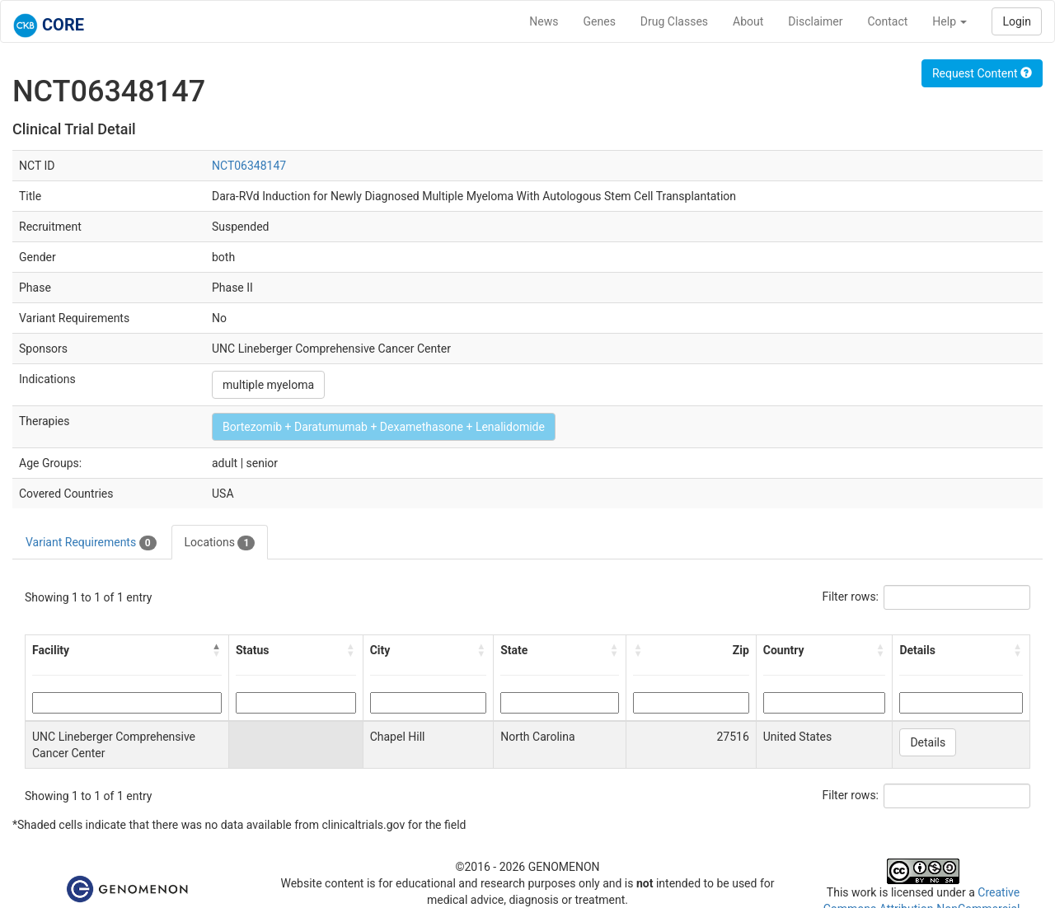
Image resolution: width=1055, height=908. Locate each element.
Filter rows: (851, 596)
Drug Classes (674, 21)
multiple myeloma (268, 384)
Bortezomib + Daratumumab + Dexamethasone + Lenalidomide (384, 426)
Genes (600, 21)
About (748, 21)
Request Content (982, 73)
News (543, 21)
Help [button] (949, 21)
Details (927, 742)
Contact (887, 21)
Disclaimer (815, 21)
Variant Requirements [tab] (91, 543)
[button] (217, 650)
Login (1016, 21)
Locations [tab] (220, 543)
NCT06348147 (249, 165)
